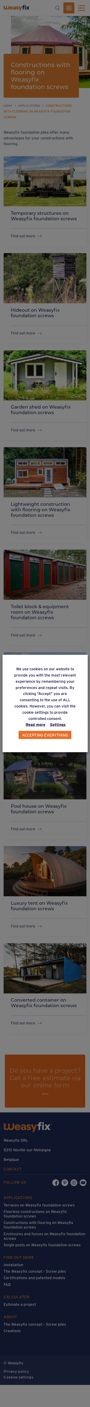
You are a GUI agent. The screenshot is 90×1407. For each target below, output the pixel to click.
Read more (35, 724)
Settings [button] (58, 724)
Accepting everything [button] (45, 735)
